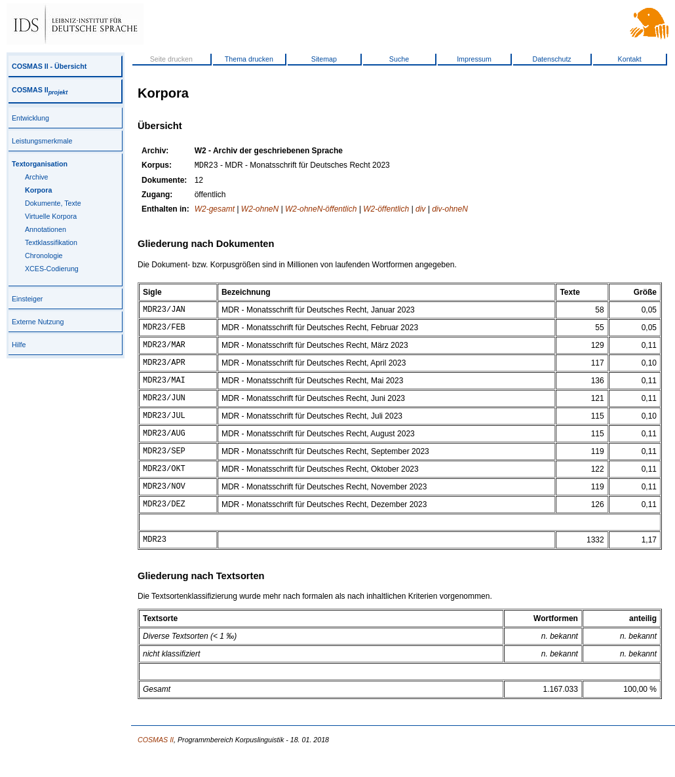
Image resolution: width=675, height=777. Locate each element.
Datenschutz (551, 59)
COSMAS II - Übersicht (49, 66)
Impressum (474, 59)
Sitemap (324, 59)
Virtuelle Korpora (51, 216)
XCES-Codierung (52, 269)
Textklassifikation (51, 242)
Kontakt (630, 59)
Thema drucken (249, 59)
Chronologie (43, 255)
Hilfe (19, 345)
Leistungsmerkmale (42, 141)
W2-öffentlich (386, 210)
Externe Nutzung (38, 322)
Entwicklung (30, 118)
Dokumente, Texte (53, 203)
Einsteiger (27, 299)
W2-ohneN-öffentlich (321, 210)
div (420, 210)
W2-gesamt (215, 210)
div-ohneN (450, 210)
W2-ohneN (260, 210)
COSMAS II (40, 90)
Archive (36, 177)
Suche (399, 59)
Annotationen (45, 229)
